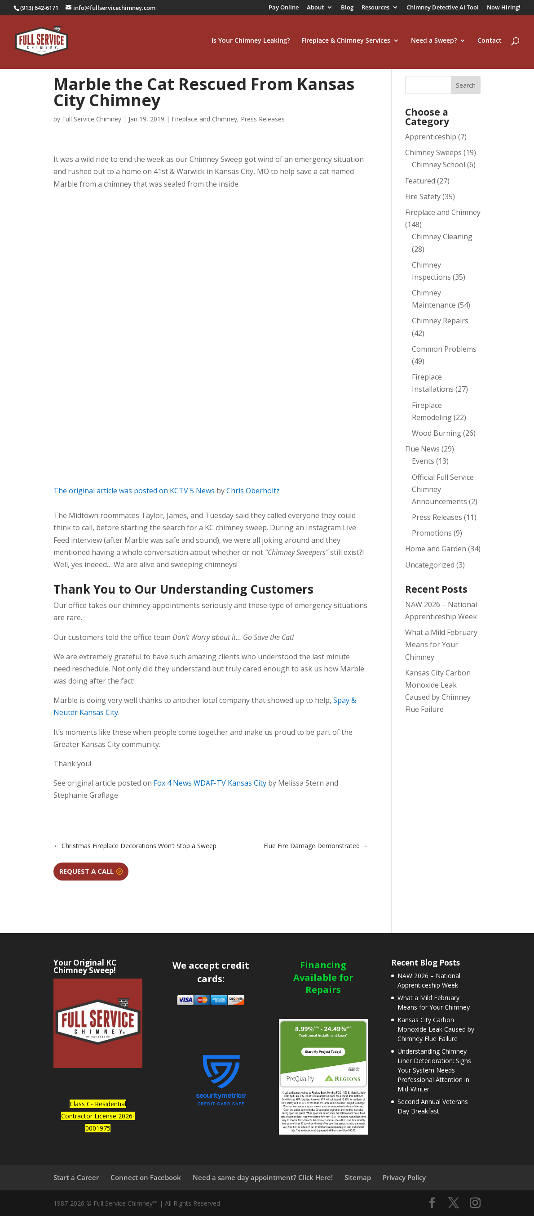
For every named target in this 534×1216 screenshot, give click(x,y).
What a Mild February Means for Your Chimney (441, 644)
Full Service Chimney (91, 119)
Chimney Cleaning (442, 236)
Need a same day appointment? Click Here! (263, 1177)
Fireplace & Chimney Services (345, 42)
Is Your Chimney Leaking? (251, 42)
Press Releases (263, 119)
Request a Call (86, 871)
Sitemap (357, 1177)
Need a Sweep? (434, 42)
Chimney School (438, 165)
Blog (347, 7)
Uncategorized (430, 565)
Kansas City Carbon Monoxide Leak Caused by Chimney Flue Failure (435, 1029)
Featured (420, 181)
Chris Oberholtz (253, 491)
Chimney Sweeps (433, 152)
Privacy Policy (404, 1177)
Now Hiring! (504, 7)
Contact (489, 42)
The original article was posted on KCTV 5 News (134, 491)
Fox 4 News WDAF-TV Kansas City (210, 783)
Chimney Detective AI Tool (442, 7)
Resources (375, 7)
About (315, 7)
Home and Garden (435, 549)
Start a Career (76, 1177)
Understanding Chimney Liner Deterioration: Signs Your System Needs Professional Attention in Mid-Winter (434, 1070)
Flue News (422, 449)
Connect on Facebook (145, 1177)
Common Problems (444, 349)
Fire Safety (423, 196)
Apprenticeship (430, 137)
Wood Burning (436, 433)
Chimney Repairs (440, 321)
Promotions (432, 533)
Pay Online (284, 7)
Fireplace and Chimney (204, 119)
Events (423, 461)
